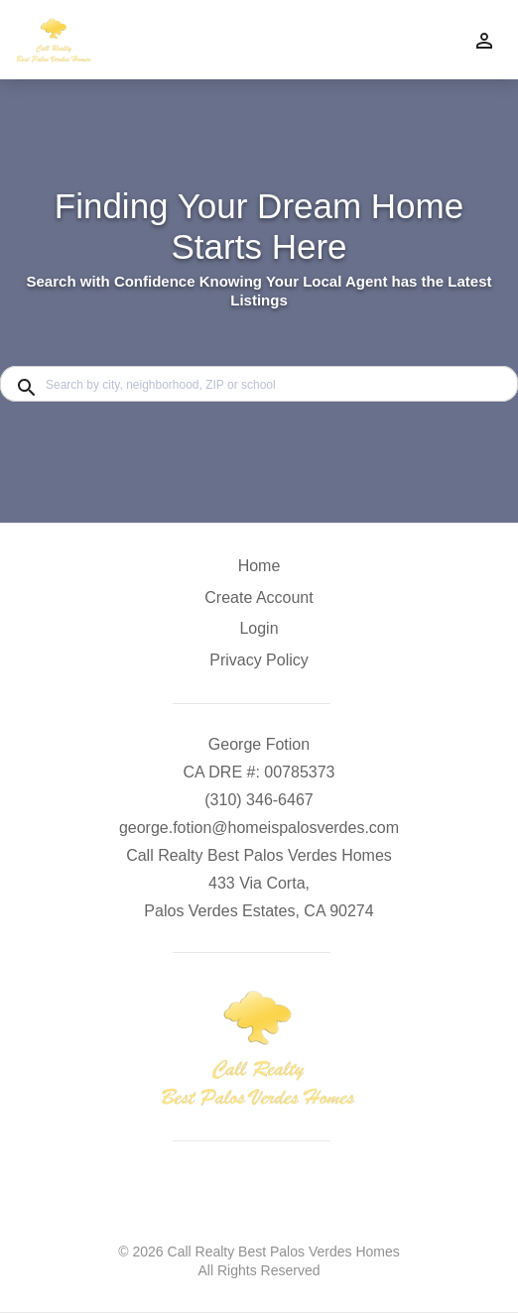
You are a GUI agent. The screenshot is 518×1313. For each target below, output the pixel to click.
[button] (258, 634)
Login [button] (258, 628)
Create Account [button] (258, 597)
